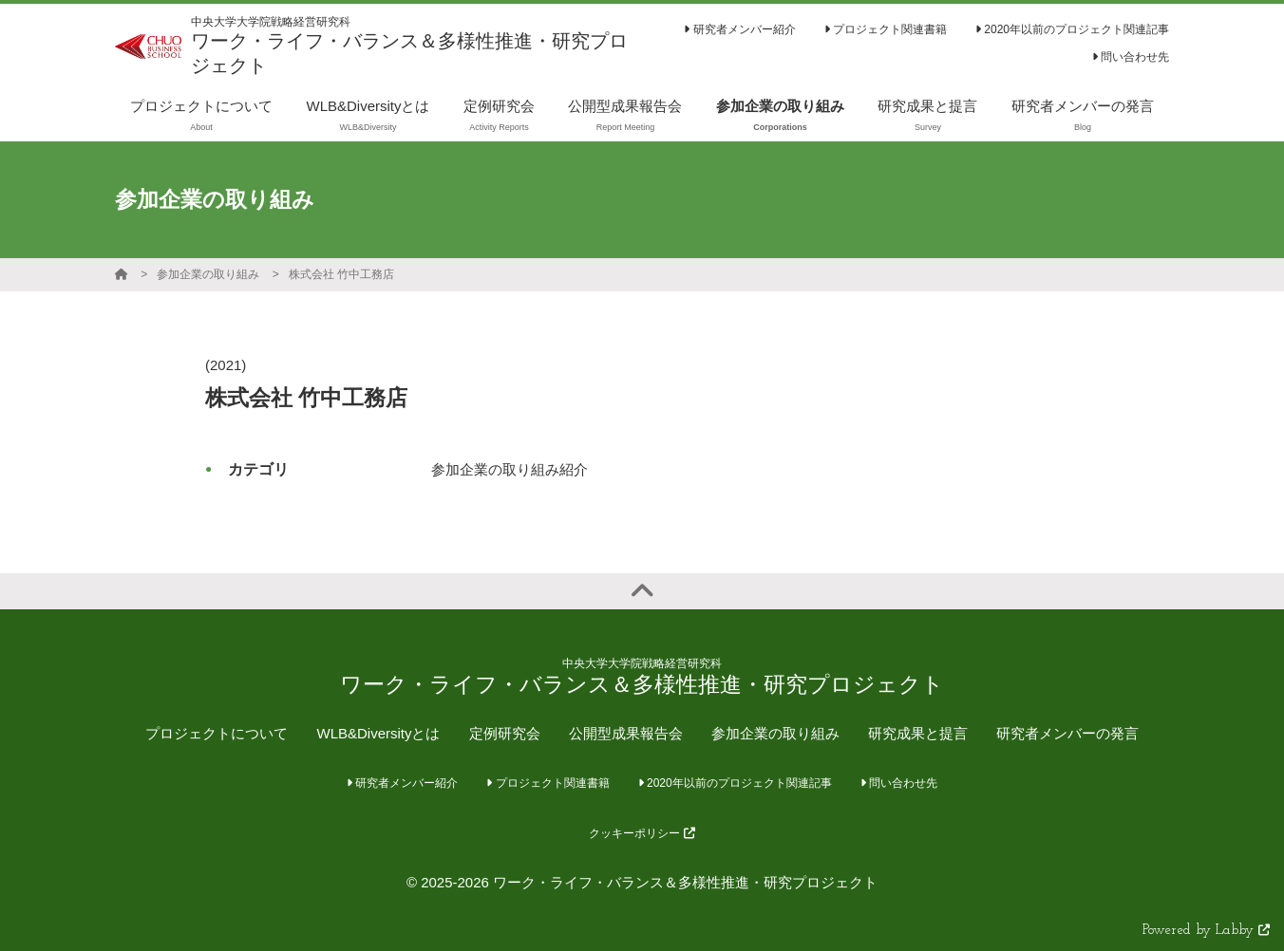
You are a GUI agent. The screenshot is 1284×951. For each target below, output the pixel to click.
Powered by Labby (1206, 930)
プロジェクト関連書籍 (885, 29)
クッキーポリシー (641, 833)
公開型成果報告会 (626, 733)
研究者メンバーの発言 (1067, 733)
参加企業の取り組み (208, 274)
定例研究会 (504, 733)
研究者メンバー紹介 (739, 29)
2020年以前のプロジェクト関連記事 (1072, 29)
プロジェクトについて (216, 733)
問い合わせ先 (1130, 57)
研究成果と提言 (918, 733)
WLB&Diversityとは (378, 733)
